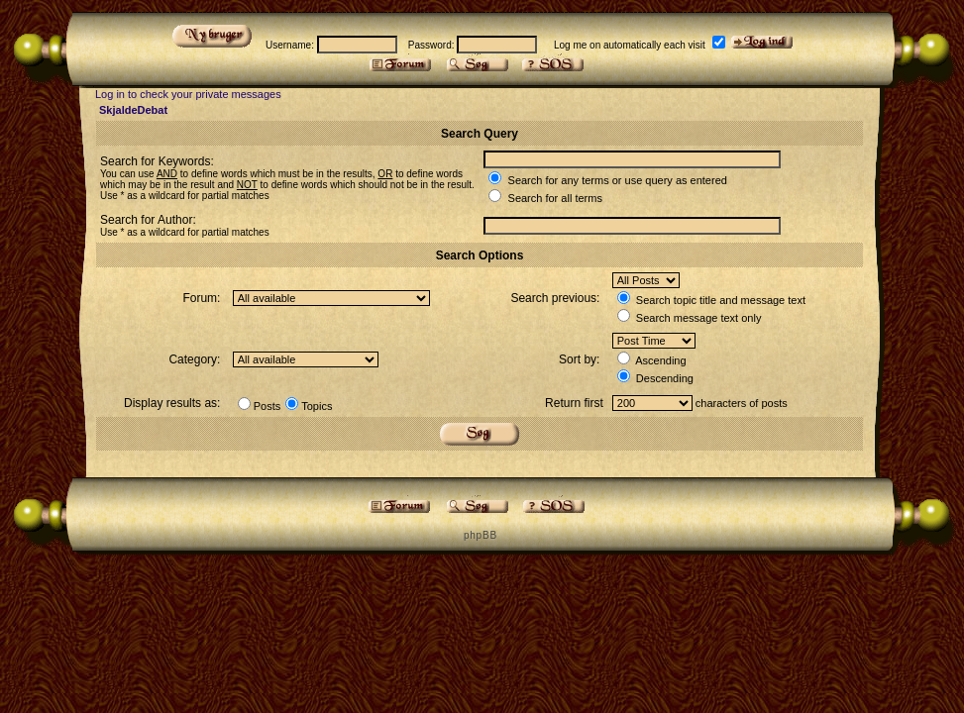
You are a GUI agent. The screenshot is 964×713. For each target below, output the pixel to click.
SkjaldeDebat (133, 110)
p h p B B (479, 535)
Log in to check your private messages (188, 94)
